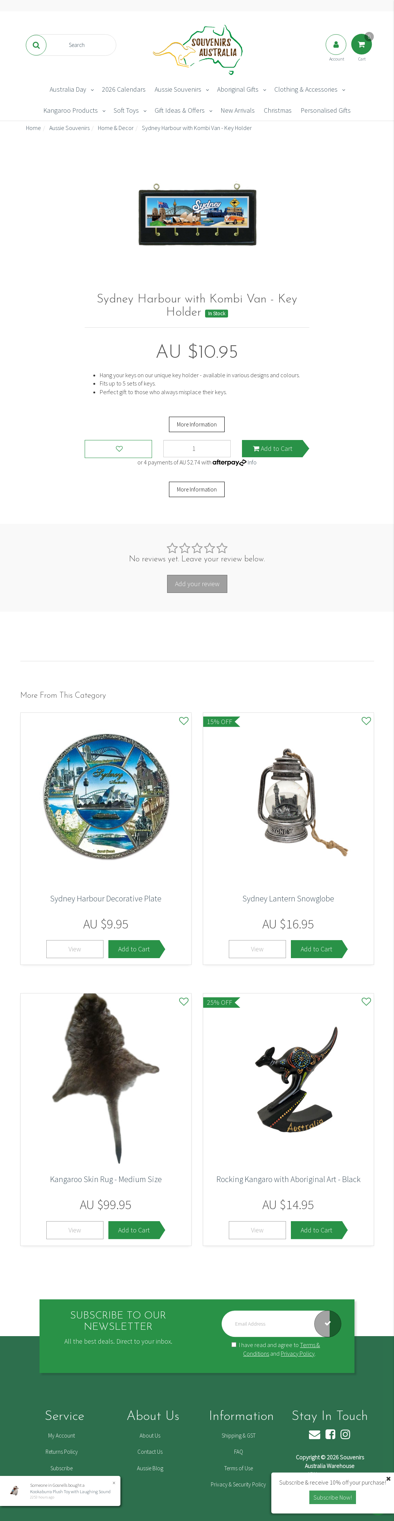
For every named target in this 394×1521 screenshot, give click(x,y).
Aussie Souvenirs (178, 89)
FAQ (238, 1451)
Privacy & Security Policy (238, 1484)
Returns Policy (62, 1451)
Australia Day (68, 89)
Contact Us (150, 1451)
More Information (197, 424)
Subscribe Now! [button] (332, 1497)
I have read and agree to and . (275, 1349)
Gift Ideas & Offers (180, 110)
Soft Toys (126, 110)
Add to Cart (272, 448)
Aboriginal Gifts (238, 89)
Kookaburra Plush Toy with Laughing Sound (70, 1491)
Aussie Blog (150, 1468)
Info (252, 462)
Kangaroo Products (70, 110)
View (74, 949)
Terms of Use (238, 1468)
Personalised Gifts (326, 110)
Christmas (278, 110)
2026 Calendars (124, 89)
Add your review (197, 583)
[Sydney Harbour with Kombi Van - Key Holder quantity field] (197, 448)
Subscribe (61, 1468)
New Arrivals (238, 110)
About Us (150, 1435)
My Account (61, 1435)
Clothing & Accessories (306, 89)
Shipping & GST (239, 1435)
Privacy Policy (298, 1353)
